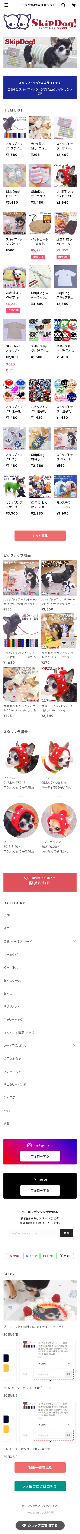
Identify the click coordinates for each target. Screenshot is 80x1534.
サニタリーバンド (14, 1084)
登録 (67, 1233)
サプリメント (11, 1006)
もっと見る (40, 536)
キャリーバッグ (13, 1019)
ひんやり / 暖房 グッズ (18, 1032)
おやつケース (12, 980)
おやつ (7, 993)
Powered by (40, 1512)
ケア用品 (9, 1097)
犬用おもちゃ (12, 1058)
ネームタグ (10, 954)
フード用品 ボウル (15, 1045)
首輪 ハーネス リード (17, 941)
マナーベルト (12, 1071)
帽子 (6, 928)
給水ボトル (10, 967)
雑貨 (6, 1123)
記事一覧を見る (40, 1467)
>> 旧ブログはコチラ (40, 1486)
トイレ (7, 1110)
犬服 (6, 915)
